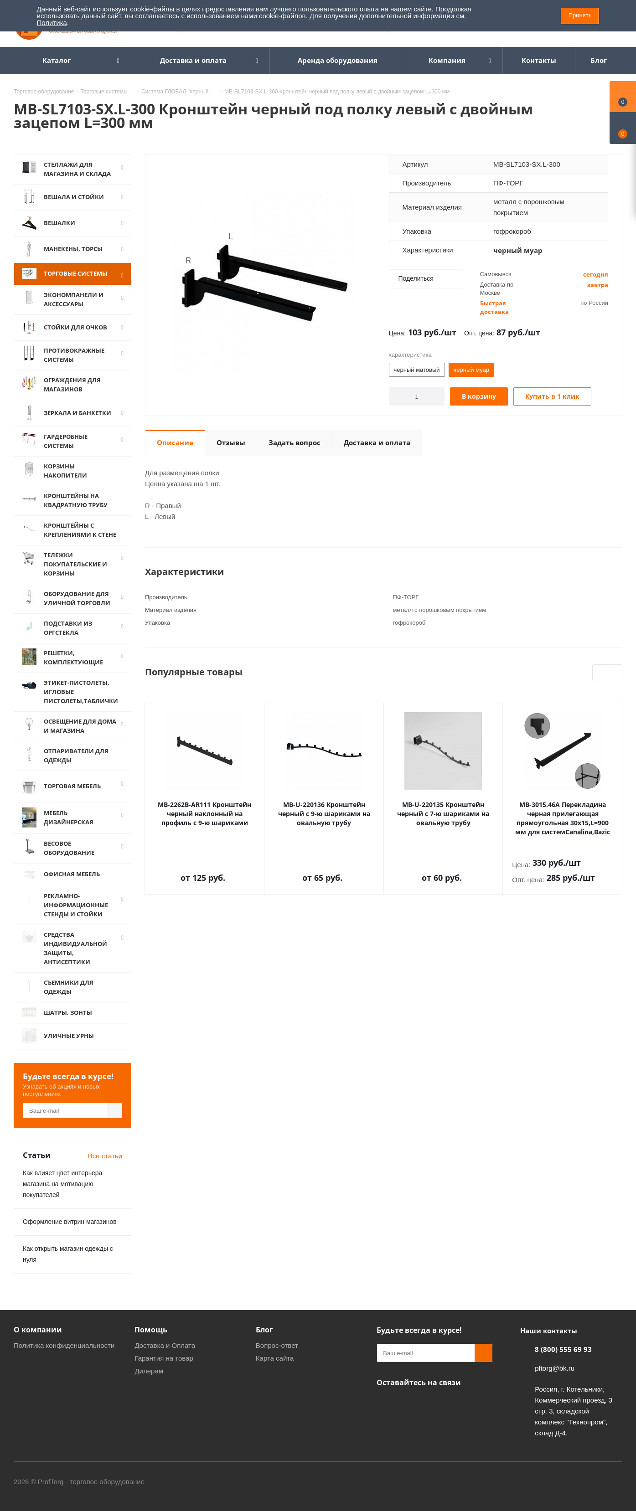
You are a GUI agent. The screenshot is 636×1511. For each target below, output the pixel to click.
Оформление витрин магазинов (70, 1222)
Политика (52, 22)
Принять (580, 15)
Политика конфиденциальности (64, 1346)
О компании (38, 1331)
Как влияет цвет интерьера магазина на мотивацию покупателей (62, 1184)
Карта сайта (275, 1359)
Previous (600, 673)
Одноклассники (386, 1405)
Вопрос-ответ (277, 1346)
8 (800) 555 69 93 (563, 1350)
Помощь (150, 1331)
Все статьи (105, 1157)
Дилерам (148, 1372)
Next (614, 673)
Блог (264, 1331)
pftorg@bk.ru (554, 1369)
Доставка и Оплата (164, 1346)
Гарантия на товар (163, 1359)
